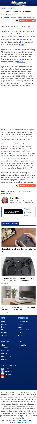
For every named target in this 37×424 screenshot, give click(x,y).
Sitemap (4, 335)
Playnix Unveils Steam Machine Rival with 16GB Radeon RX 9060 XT (18, 309)
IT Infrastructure (23, 330)
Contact (4, 353)
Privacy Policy (6, 356)
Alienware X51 (27, 191)
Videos (20, 335)
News (11, 8)
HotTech (4, 359)
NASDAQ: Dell (6, 193)
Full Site (4, 333)
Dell (21, 39)
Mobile (20, 327)
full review (20, 62)
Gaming (12, 191)
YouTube (8, 374)
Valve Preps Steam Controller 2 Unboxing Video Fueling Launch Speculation (17, 279)
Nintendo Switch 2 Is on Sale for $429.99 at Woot (18, 250)
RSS (6, 377)
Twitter (7, 369)
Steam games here (9, 158)
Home (3, 321)
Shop (19, 348)
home (3, 8)
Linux (11, 29)
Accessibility (22, 345)
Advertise (4, 348)
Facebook (8, 371)
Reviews (4, 324)
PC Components (23, 321)
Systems (21, 324)
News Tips (5, 351)
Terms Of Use (22, 423)
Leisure (20, 333)
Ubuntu (21, 45)
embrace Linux (30, 36)
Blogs (3, 330)
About (3, 345)
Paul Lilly (14, 198)
